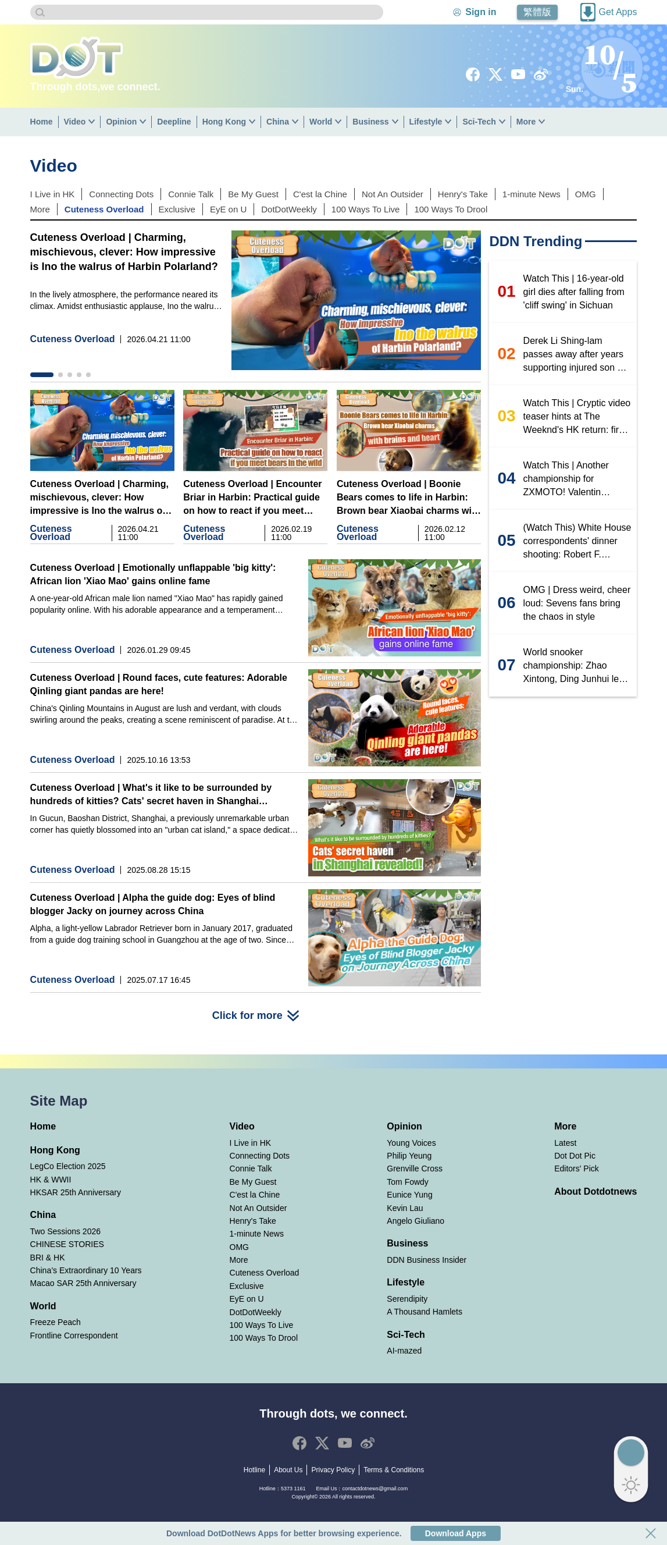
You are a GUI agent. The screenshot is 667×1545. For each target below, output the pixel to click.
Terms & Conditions (393, 1470)
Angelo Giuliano (415, 1221)
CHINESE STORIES (67, 1244)
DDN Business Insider (426, 1260)
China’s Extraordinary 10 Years (86, 1270)
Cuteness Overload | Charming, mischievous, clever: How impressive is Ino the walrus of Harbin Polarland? (124, 252)
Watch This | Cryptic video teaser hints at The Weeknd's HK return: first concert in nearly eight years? (577, 417)
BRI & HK (47, 1257)
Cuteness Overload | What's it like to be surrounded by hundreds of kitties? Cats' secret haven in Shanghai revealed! (151, 795)
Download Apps (455, 1533)
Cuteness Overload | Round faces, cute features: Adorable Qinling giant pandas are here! (158, 684)
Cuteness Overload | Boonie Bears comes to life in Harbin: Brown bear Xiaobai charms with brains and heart (408, 498)
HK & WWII (51, 1179)
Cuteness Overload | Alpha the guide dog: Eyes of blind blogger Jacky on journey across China (153, 904)
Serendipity (407, 1299)
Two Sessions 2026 (65, 1231)
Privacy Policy (333, 1470)
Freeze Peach (55, 1322)
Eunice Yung (409, 1194)
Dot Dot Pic (574, 1155)
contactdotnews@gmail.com (375, 1488)
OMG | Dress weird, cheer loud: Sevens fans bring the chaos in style (577, 603)
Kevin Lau (405, 1208)
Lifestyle (426, 121)
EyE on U (228, 209)
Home (41, 121)
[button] (41, 374)
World (320, 121)
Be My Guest (253, 194)
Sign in (480, 12)
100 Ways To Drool (450, 209)
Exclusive (177, 209)
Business (370, 121)
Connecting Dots (121, 194)
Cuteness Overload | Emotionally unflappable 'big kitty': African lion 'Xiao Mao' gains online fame (153, 574)
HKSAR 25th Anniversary (75, 1192)
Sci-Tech (478, 121)
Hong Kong (224, 121)
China (277, 121)
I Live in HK (52, 194)
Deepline (174, 121)
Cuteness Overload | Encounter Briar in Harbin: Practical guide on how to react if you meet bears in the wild (252, 498)
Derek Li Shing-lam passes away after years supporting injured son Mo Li (576, 355)
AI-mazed (404, 1350)
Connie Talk (190, 194)
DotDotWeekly (289, 209)
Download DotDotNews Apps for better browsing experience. (284, 1533)
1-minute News (531, 194)
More (526, 121)
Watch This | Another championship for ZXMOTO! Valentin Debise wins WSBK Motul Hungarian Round (576, 479)
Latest (565, 1143)
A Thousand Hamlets (424, 1311)
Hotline (254, 1470)
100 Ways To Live (365, 209)
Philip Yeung (409, 1155)
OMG (585, 194)
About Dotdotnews (595, 1191)
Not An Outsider (392, 194)
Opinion (121, 121)
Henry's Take (463, 194)
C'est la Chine (320, 194)
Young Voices (411, 1143)
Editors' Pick (576, 1168)
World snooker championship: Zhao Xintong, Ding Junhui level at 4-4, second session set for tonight (577, 666)
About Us (288, 1470)
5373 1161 (293, 1488)
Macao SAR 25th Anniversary (83, 1283)
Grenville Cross (415, 1168)
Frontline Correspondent (74, 1335)
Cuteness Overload (104, 209)
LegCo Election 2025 (68, 1166)
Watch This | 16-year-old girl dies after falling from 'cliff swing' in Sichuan (574, 292)
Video (75, 121)
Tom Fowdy (408, 1182)
